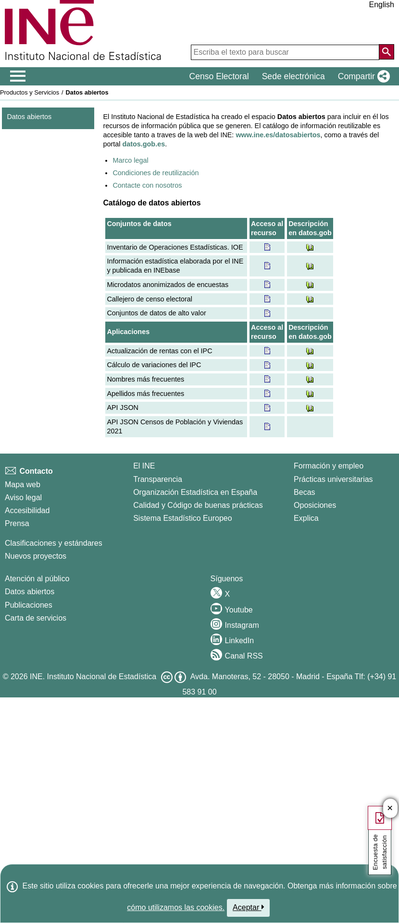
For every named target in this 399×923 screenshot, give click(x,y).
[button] (362, 76)
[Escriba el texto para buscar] (285, 52)
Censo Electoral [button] (219, 76)
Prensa (17, 523)
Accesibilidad (27, 510)
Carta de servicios (35, 618)
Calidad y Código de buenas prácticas (198, 505)
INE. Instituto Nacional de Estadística (93, 676)
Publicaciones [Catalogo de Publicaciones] (28, 605)
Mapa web (22, 484)
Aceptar (248, 907)
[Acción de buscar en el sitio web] (386, 52)
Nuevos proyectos (35, 556)
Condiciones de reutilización (155, 173)
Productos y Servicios (29, 92)
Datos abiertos (29, 116)
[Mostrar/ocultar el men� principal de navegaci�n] (18, 76)
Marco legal (130, 160)
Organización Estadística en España (195, 492)
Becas (304, 492)
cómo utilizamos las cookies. (175, 907)
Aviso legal (23, 497)
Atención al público (37, 579)
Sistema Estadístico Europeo (182, 518)
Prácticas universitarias (333, 479)
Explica (306, 518)
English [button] (381, 4)
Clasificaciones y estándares (53, 543)
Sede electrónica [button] (293, 76)
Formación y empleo (328, 466)
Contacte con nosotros (147, 185)
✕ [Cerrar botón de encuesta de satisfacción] (390, 808)
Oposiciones (315, 505)
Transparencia (157, 479)
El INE (144, 466)
